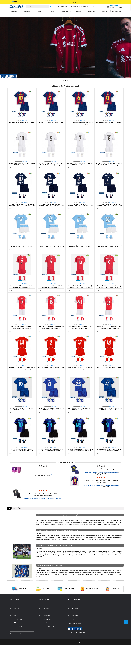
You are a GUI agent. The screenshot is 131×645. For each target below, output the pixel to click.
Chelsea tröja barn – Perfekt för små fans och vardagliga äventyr (57, 530)
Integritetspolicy (47, 622)
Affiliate (74, 612)
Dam (52, 11)
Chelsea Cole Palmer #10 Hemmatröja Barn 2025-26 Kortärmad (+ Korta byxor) (22, 409)
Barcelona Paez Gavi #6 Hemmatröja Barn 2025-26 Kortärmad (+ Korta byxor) (80, 123)
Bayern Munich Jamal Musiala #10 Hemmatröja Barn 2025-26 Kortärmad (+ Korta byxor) (22, 368)
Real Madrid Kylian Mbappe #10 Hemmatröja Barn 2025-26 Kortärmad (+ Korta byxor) (22, 164)
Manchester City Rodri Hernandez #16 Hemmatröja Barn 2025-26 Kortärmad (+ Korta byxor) (51, 246)
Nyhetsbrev (75, 615)
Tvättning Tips (47, 619)
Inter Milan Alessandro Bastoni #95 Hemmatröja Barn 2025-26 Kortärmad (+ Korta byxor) (80, 450)
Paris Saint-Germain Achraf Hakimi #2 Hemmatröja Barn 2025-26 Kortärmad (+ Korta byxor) (80, 205)
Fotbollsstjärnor (65, 11)
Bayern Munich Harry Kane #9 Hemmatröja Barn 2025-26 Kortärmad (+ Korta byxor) (51, 368)
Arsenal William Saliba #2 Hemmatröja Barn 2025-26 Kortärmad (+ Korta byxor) (109, 327)
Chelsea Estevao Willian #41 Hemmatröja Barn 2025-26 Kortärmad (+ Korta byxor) (109, 409)
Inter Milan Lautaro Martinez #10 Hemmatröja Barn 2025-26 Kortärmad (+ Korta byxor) (22, 450)
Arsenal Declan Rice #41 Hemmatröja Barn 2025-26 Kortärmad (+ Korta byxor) (80, 327)
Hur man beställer (48, 612)
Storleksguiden (47, 615)
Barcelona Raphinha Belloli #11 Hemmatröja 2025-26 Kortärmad (101, 485)
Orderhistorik (75, 608)
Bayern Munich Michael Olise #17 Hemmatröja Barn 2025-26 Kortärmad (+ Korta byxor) (80, 368)
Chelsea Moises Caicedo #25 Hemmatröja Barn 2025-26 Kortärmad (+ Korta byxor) (80, 409)
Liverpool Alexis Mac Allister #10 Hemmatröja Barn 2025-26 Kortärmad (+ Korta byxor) (80, 286)
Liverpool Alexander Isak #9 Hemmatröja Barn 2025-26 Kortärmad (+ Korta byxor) (51, 286)
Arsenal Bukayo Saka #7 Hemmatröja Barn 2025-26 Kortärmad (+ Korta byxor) (22, 327)
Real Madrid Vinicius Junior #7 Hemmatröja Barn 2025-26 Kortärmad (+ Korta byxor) (80, 164)
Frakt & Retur (46, 608)
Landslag (27, 11)
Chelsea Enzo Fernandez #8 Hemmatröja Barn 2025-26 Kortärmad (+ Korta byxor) (51, 409)
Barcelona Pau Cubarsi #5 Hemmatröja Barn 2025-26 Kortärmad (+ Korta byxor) (51, 123)
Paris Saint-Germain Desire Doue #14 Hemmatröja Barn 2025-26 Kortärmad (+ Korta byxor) (51, 205)
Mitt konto (75, 605)
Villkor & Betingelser (48, 626)
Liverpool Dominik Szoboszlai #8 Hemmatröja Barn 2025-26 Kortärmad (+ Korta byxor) (109, 286)
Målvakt (78, 11)
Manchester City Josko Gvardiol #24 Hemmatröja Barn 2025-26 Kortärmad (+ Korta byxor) (109, 245)
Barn (39, 11)
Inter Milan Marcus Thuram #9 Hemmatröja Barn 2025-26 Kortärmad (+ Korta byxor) (109, 450)
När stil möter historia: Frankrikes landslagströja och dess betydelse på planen (62, 515)
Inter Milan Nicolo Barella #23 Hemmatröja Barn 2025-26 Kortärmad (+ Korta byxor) (51, 450)
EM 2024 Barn (91, 11)
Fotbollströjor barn (71, 642)
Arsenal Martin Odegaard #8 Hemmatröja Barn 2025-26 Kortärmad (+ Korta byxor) (51, 327)
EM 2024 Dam (117, 11)
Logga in (67, 6)
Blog (73, 619)
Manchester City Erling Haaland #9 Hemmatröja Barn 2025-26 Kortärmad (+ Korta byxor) (22, 245)
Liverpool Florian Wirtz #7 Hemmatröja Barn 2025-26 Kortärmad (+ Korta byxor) (22, 286)
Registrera (61, 6)
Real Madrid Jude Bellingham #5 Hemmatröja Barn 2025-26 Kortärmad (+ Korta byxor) (51, 164)
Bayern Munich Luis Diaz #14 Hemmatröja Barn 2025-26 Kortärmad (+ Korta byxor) (109, 368)
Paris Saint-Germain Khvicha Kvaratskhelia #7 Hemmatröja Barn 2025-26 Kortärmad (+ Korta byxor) (109, 205)
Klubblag (14, 11)
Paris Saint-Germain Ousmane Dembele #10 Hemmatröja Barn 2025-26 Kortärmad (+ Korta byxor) (22, 205)
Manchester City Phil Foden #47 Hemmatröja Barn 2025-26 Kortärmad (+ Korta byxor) (80, 245)
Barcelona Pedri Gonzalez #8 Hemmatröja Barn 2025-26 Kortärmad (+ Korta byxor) (109, 123)
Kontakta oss (115, 589)
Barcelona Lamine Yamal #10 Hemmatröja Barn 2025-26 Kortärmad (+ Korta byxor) (22, 123)
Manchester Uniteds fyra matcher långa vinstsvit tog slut (55, 545)
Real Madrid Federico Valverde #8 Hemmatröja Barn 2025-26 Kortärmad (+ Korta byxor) (109, 164)
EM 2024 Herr (104, 11)
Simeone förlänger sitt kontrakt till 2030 (49, 565)
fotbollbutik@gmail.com (88, 6)
